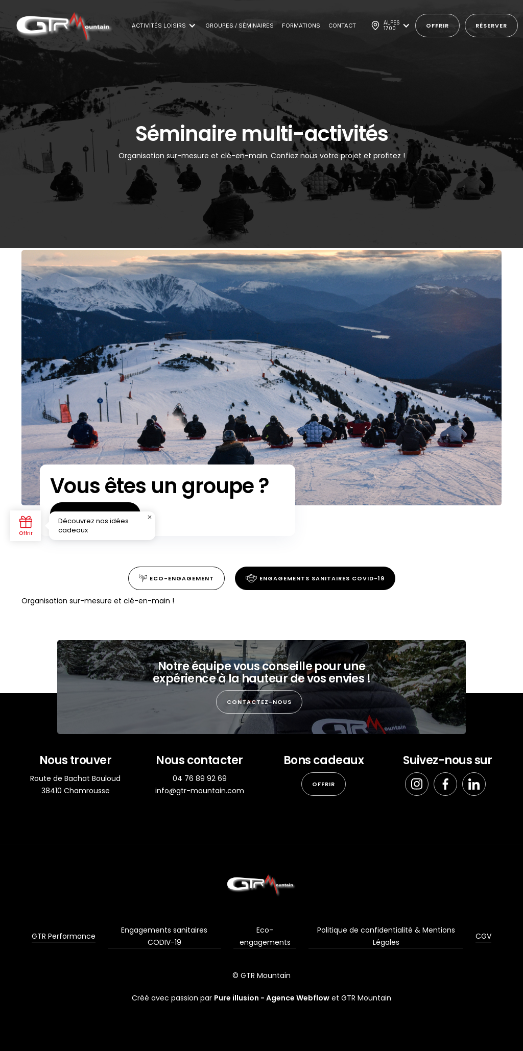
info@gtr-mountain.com (199, 791)
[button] (162, 25)
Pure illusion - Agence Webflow (271, 998)
